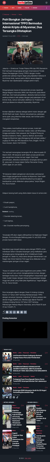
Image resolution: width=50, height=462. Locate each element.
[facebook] (7, 312)
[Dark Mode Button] (46, 3)
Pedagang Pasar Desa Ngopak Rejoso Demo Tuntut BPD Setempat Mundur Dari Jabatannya (29, 380)
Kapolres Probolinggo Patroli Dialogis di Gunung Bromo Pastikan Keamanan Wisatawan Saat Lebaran (18, 418)
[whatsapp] (14, 312)
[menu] (4, 2)
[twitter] (10, 312)
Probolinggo (16, 407)
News (14, 405)
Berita (15, 352)
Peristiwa (33, 352)
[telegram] (18, 312)
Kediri (20, 387)
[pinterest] (21, 312)
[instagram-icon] (3, 397)
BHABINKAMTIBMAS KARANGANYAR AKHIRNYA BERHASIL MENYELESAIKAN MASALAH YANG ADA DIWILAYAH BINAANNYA (30, 369)
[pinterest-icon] (14, 397)
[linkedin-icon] (10, 397)
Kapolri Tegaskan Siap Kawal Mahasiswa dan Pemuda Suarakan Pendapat (17, 439)
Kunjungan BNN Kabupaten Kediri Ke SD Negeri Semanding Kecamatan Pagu (29, 391)
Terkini (33, 376)
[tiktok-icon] (17, 397)
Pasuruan (26, 352)
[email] (25, 312)
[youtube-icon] (7, 397)
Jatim (20, 352)
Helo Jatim (28, 458)
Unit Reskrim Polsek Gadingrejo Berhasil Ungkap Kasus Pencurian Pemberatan (27, 357)
